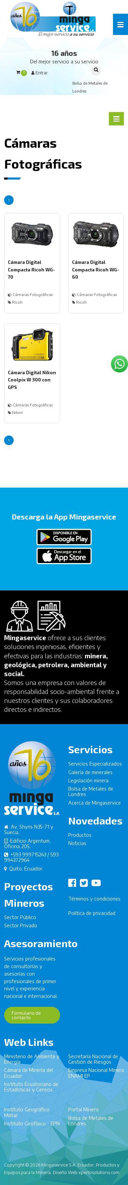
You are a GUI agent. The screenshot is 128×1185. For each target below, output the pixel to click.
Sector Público (20, 920)
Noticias (77, 846)
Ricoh (15, 302)
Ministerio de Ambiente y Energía (31, 1061)
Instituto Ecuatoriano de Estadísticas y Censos (31, 1089)
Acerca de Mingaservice (94, 805)
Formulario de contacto (26, 1017)
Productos (79, 837)
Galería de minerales (90, 775)
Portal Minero (83, 1112)
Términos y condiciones (94, 901)
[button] (120, 24)
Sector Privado (20, 928)
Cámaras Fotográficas (30, 294)
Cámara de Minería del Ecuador (28, 1075)
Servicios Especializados (95, 766)
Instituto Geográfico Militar (26, 1115)
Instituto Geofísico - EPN (32, 1126)
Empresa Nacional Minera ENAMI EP (96, 1075)
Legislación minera (88, 783)
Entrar (39, 72)
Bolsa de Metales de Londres (90, 794)
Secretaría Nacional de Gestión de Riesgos (93, 1061)
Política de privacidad (91, 915)
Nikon (15, 412)
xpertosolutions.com (99, 1172)
